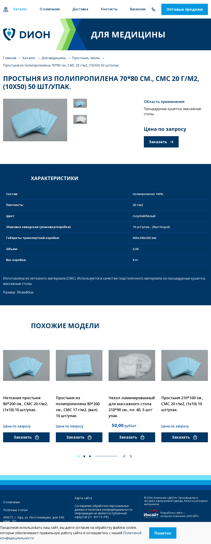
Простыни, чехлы (86, 58)
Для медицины (54, 58)
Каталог (28, 58)
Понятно (162, 533)
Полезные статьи (15, 510)
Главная (9, 58)
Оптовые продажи (184, 9)
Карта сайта (83, 498)
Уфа (5, 9)
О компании (11, 502)
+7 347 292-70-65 (153, 9)
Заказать (161, 141)
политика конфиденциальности (110, 509)
